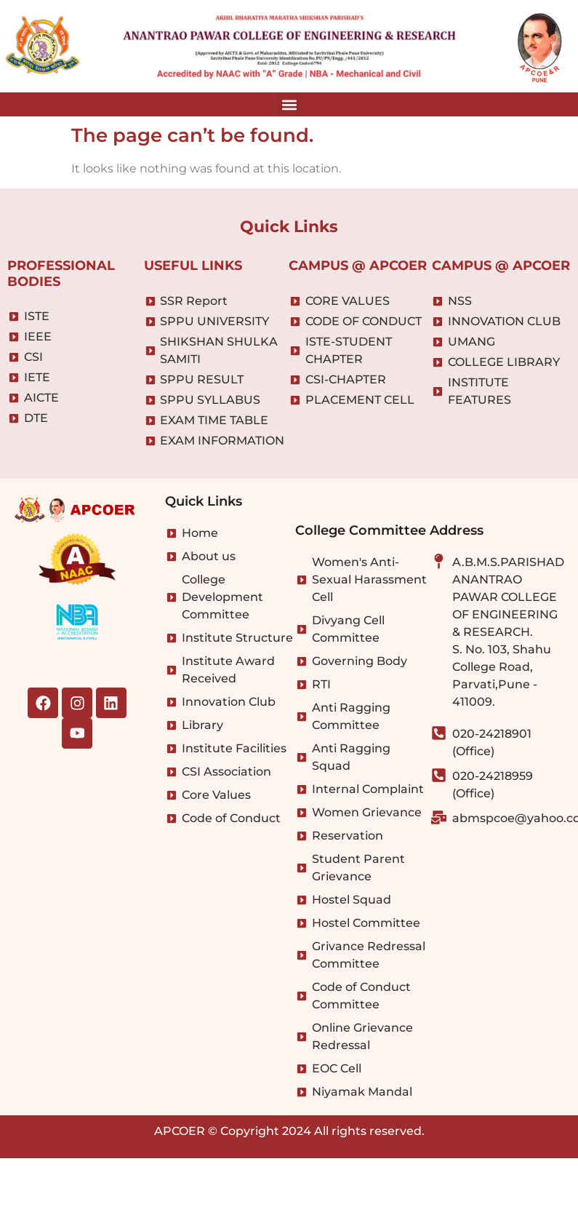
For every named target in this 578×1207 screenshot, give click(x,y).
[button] (289, 104)
